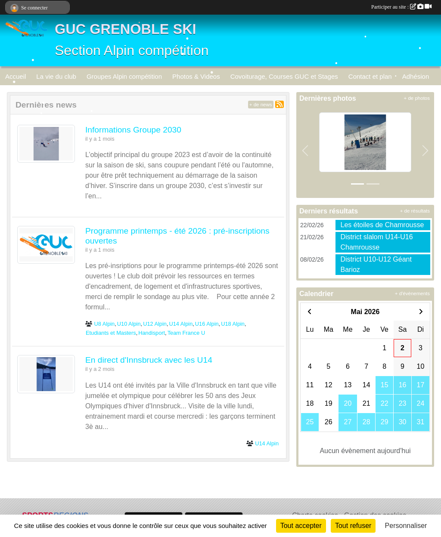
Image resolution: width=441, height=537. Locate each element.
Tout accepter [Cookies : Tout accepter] (301, 525)
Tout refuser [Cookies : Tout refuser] (353, 525)
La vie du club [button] (56, 76)
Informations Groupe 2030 (133, 129)
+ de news (260, 104)
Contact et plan (370, 76)
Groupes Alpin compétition (124, 76)
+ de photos (417, 98)
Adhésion (415, 76)
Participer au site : (401, 7)
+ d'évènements (412, 293)
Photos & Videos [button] (196, 76)
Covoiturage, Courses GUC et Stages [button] (284, 76)
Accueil (15, 76)
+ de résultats (415, 210)
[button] (305, 150)
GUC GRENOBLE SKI (125, 29)
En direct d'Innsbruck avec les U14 (148, 359)
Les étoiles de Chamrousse (382, 224)
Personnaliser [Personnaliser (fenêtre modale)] (406, 525)
